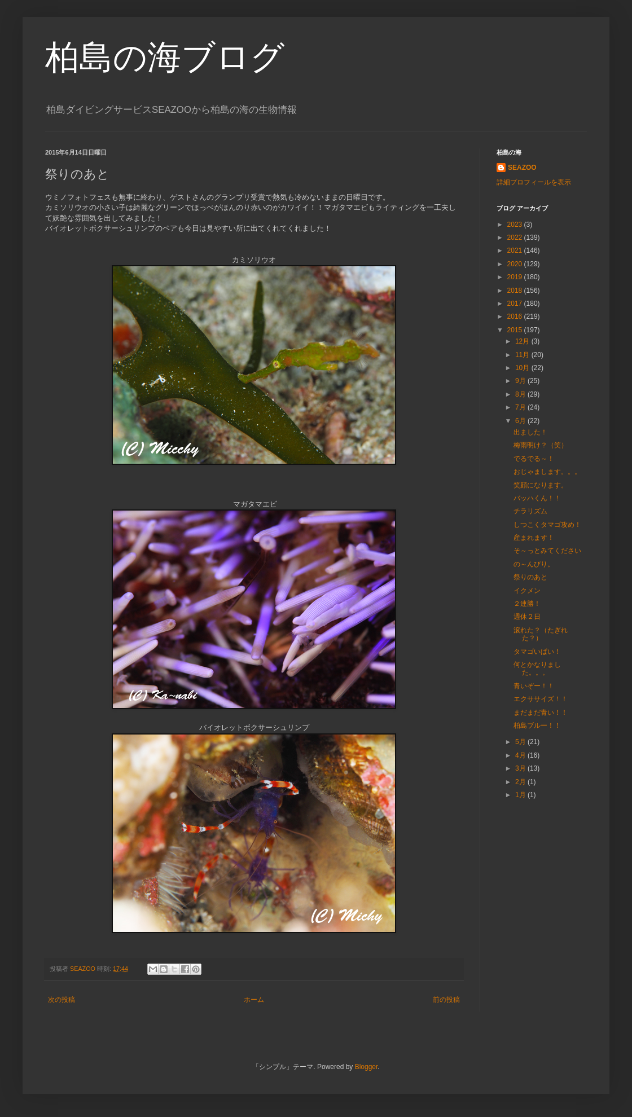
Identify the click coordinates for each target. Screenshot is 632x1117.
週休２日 (527, 617)
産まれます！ (534, 538)
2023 (515, 224)
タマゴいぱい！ (537, 652)
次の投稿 (61, 1000)
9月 (521, 381)
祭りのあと (530, 577)
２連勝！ (527, 604)
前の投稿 (446, 1000)
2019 (515, 277)
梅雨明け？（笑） (541, 445)
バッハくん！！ (537, 498)
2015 (515, 330)
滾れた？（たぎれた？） (541, 634)
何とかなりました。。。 (537, 668)
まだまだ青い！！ (541, 712)
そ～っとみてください (547, 551)
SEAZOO (522, 167)
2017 (515, 303)
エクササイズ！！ (541, 699)
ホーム (254, 1000)
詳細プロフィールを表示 (534, 182)
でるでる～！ (534, 459)
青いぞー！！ (534, 686)
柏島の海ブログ (164, 57)
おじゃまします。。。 (547, 472)
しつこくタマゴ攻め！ (547, 525)
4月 (521, 755)
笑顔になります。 (541, 485)
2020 (515, 264)
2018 (515, 290)
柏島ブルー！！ (537, 725)
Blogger (366, 1067)
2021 (515, 250)
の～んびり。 (534, 564)
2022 (515, 237)
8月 (521, 394)
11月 (523, 355)
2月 (521, 782)
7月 (521, 407)
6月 (521, 421)
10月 (523, 368)
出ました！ (530, 432)
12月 (523, 341)
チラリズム (530, 511)
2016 (515, 316)
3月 (521, 768)
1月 (521, 795)
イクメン (527, 591)
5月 (521, 742)
